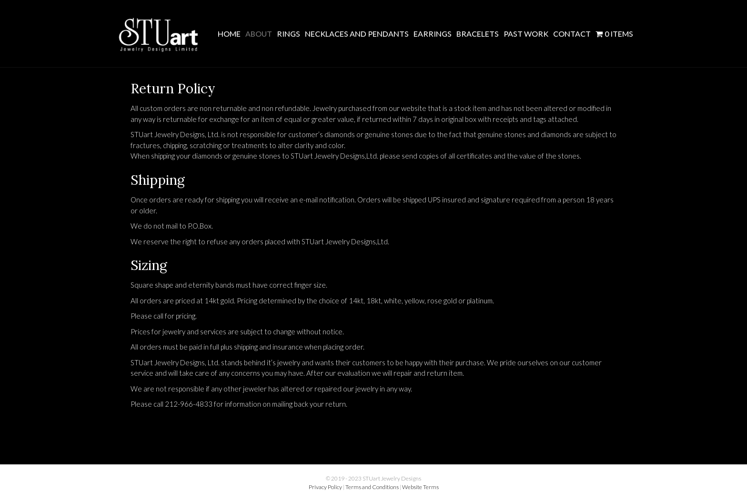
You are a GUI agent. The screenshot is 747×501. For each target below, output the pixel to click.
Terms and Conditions (372, 487)
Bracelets (477, 33)
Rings (288, 33)
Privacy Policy (325, 487)
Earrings (433, 33)
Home (229, 33)
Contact (572, 33)
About (258, 33)
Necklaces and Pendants (357, 33)
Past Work (526, 33)
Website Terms (420, 487)
